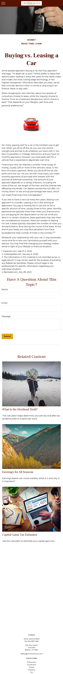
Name (5, 289)
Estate (31, 667)
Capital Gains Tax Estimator (19, 535)
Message (6, 316)
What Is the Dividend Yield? (20, 409)
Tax (31, 672)
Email (4, 303)
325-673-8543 (34, 639)
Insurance (31, 670)
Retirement (31, 662)
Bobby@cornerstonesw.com (31, 654)
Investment (31, 665)
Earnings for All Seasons (17, 472)
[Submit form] (7, 336)
